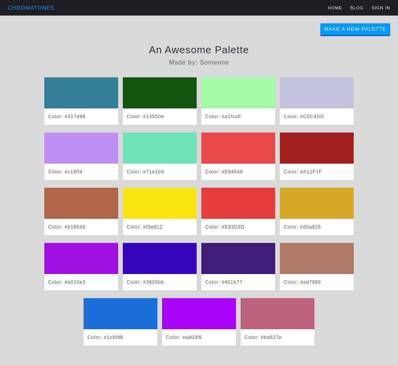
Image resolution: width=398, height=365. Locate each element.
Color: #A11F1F (303, 172)
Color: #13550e (145, 116)
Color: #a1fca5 (223, 116)
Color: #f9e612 (145, 227)
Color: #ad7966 (302, 282)
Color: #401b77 (224, 282)
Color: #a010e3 (67, 282)
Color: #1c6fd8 (105, 337)
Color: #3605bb (145, 282)
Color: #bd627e (263, 337)
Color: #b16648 (67, 227)
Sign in (381, 7)
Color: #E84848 (224, 172)
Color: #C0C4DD (304, 116)
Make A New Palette (355, 29)
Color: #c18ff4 (65, 172)
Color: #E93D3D (224, 227)
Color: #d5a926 (302, 227)
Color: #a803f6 (184, 337)
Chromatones (31, 8)
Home (335, 7)
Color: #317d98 (67, 116)
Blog (357, 7)
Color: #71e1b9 (145, 172)
